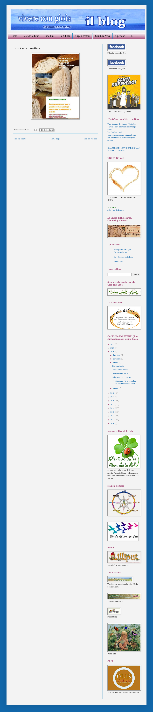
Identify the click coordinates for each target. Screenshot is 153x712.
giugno (116, 388)
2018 (113, 393)
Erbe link (49, 36)
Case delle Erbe (31, 36)
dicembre (117, 355)
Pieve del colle (118, 366)
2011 (113, 420)
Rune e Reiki (119, 261)
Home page (55, 139)
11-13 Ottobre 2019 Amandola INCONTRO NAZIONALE (124, 382)
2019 (113, 352)
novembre (117, 359)
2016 (113, 401)
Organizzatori (82, 36)
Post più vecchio (90, 139)
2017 (113, 397)
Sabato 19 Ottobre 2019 (121, 377)
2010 (113, 423)
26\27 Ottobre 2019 (120, 373)
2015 (113, 404)
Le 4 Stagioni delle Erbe (123, 257)
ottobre (116, 363)
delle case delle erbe (115, 210)
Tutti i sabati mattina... (121, 370)
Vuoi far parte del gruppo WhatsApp (121, 124)
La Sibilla (65, 36)
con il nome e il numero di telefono (121, 138)
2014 (113, 408)
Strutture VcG (102, 36)
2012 (113, 416)
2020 (113, 348)
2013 (113, 412)
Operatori (120, 36)
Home (14, 36)
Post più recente (20, 139)
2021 (113, 344)
